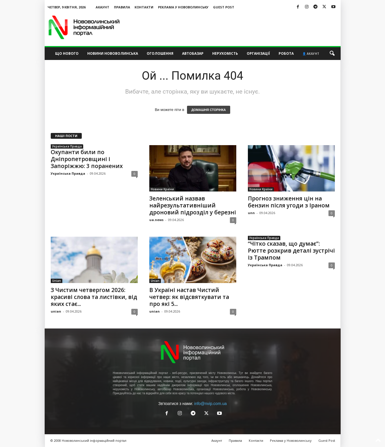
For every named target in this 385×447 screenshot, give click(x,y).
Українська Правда (67, 146)
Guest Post (223, 7)
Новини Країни (162, 189)
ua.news (156, 220)
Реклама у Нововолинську (183, 7)
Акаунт (102, 7)
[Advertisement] (235, 27)
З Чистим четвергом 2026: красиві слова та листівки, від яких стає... (94, 297)
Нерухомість (225, 53)
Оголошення (160, 53)
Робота (286, 53)
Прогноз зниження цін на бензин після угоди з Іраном (289, 202)
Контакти (144, 7)
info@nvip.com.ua (210, 403)
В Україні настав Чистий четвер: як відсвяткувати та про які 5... (189, 297)
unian (56, 311)
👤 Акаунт (310, 54)
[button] (332, 53)
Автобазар (193, 53)
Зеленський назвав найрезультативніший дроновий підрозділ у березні (192, 205)
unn (251, 213)
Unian (56, 281)
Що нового (67, 53)
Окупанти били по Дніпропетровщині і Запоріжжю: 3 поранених (87, 159)
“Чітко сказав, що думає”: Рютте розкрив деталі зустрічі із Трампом (291, 250)
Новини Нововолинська (112, 53)
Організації (258, 53)
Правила (122, 7)
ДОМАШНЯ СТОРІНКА (208, 110)
